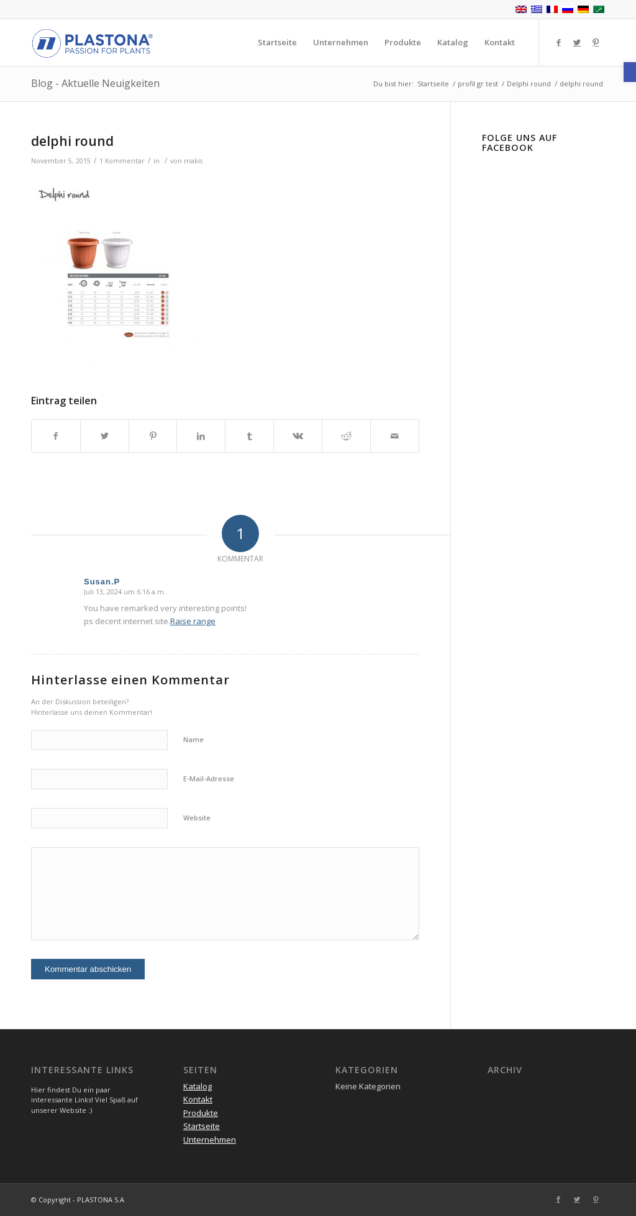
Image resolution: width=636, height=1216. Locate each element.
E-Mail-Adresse (208, 778)
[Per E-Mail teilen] (395, 436)
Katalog (197, 1086)
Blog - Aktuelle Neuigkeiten (95, 83)
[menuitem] (277, 42)
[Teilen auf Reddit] (346, 436)
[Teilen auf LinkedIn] (201, 436)
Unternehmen (209, 1139)
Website (197, 817)
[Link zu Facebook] (558, 42)
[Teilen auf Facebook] (56, 436)
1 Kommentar (122, 161)
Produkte (200, 1112)
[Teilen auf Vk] (298, 436)
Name (193, 739)
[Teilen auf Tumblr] (249, 436)
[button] (630, 72)
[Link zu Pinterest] (595, 42)
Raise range (193, 621)
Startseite (201, 1126)
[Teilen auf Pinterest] (153, 436)
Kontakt (197, 1099)
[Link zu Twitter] (577, 42)
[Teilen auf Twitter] (105, 436)
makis (193, 161)
